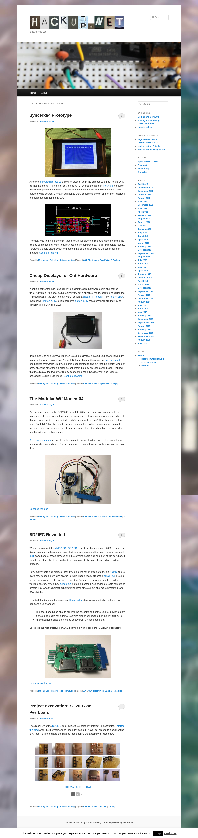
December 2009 (145, 333)
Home (33, 93)
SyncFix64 (104, 260)
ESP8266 (104, 516)
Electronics (93, 260)
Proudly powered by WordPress (118, 822)
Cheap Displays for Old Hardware (63, 275)
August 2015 (144, 295)
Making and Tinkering (48, 260)
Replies (115, 260)
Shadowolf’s (75, 600)
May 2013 (142, 312)
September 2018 (146, 253)
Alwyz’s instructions (40, 440)
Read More (170, 833)
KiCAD (113, 572)
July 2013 (142, 305)
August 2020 (144, 222)
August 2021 (144, 219)
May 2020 (142, 225)
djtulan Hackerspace (148, 162)
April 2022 (143, 212)
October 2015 (144, 288)
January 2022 (144, 215)
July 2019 (142, 232)
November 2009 (146, 336)
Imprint (145, 365)
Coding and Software (148, 117)
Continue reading (50, 252)
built (32, 555)
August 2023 (144, 198)
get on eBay (81, 300)
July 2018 (142, 260)
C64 (85, 260)
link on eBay (116, 296)
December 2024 (145, 187)
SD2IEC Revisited (47, 534)
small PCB (110, 575)
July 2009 (142, 343)
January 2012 (144, 315)
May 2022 (142, 208)
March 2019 (143, 243)
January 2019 (144, 246)
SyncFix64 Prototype (51, 115)
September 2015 (146, 291)
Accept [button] (158, 833)
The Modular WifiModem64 (56, 398)
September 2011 (146, 322)
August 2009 (144, 340)
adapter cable (113, 360)
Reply (114, 383)
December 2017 (145, 277)
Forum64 (108, 185)
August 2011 (144, 326)
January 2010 (144, 329)
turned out (65, 583)
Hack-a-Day (143, 168)
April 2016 (143, 281)
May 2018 (142, 267)
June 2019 (143, 236)
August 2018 (144, 257)
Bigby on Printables (148, 143)
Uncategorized (145, 127)
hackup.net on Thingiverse (151, 149)
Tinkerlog (142, 172)
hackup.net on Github (149, 146)
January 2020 (144, 229)
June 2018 (143, 263)
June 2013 (143, 308)
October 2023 (144, 194)
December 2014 (145, 298)
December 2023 (145, 191)
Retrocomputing (67, 260)
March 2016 (143, 284)
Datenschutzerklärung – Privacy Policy (83, 822)
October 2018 (144, 250)
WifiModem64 (115, 516)
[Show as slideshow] (77, 787)
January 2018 (144, 274)
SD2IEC (108, 691)
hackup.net (42, 17)
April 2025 (143, 184)
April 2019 (143, 239)
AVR (85, 691)
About (44, 93)
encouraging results (50, 181)
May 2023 (142, 201)
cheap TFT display (93, 296)
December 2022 (145, 205)
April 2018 (143, 270)
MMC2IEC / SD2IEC (66, 548)
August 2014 (144, 302)
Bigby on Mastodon (148, 139)
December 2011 (145, 319)
